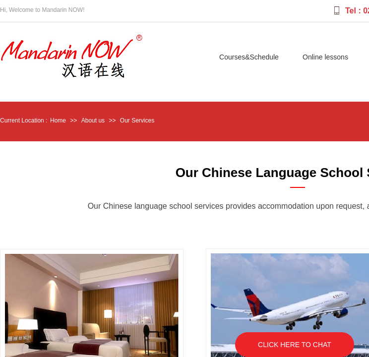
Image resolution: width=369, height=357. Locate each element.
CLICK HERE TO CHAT (294, 345)
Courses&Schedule (249, 57)
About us (93, 120)
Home (58, 120)
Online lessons (325, 57)
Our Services (137, 120)
